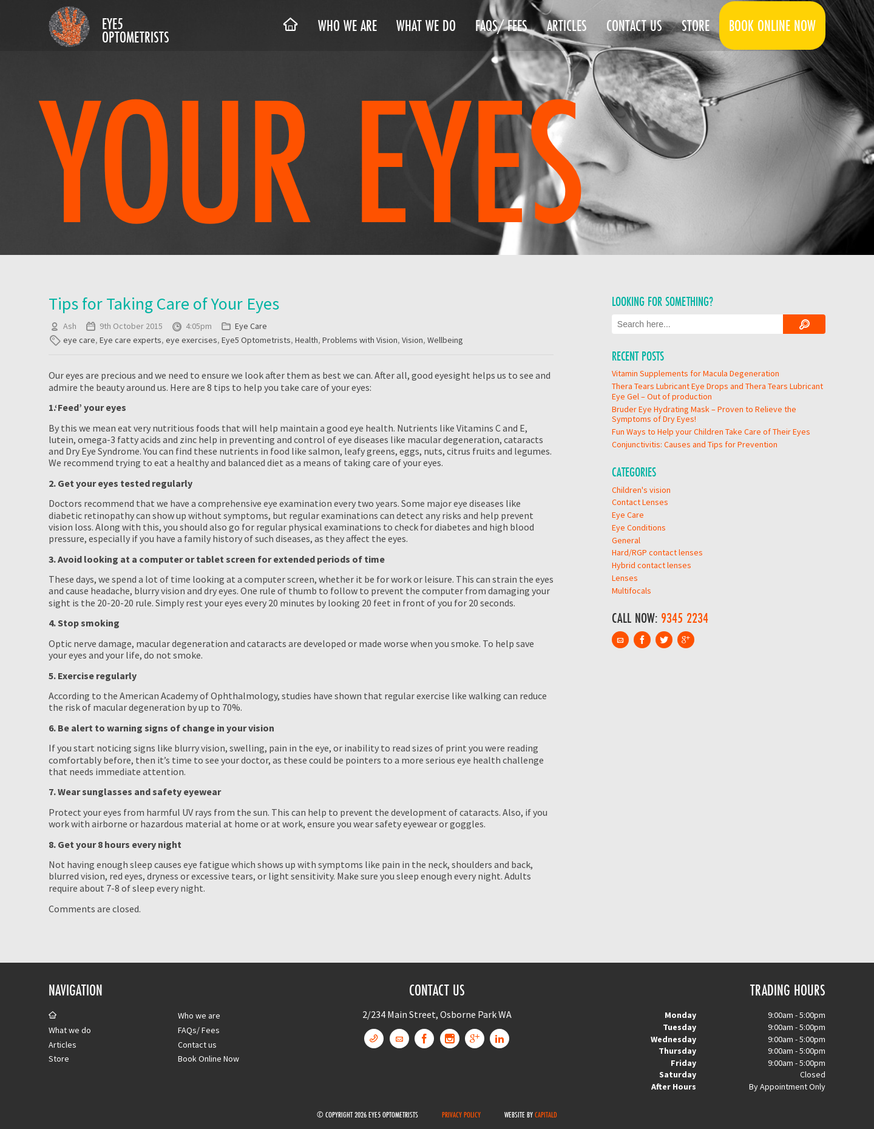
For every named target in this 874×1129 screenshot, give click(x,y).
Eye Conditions (639, 527)
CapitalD (546, 1114)
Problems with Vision (360, 339)
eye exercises (191, 339)
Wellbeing (445, 339)
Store (696, 25)
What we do (426, 25)
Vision (412, 339)
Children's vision (641, 489)
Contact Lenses (640, 502)
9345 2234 (684, 617)
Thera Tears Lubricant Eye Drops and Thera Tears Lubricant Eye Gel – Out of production (717, 391)
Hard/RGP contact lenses (657, 552)
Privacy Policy (461, 1114)
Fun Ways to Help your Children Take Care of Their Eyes (711, 431)
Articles (567, 25)
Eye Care (251, 325)
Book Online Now (772, 25)
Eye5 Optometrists (135, 30)
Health (306, 339)
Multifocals (631, 590)
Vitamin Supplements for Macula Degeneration (695, 373)
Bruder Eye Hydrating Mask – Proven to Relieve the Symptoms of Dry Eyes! (704, 414)
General (626, 540)
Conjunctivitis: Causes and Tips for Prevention (694, 444)
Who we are (347, 25)
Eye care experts (130, 339)
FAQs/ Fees (501, 25)
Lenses (625, 577)
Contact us (634, 25)
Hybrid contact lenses (651, 565)
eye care (79, 339)
